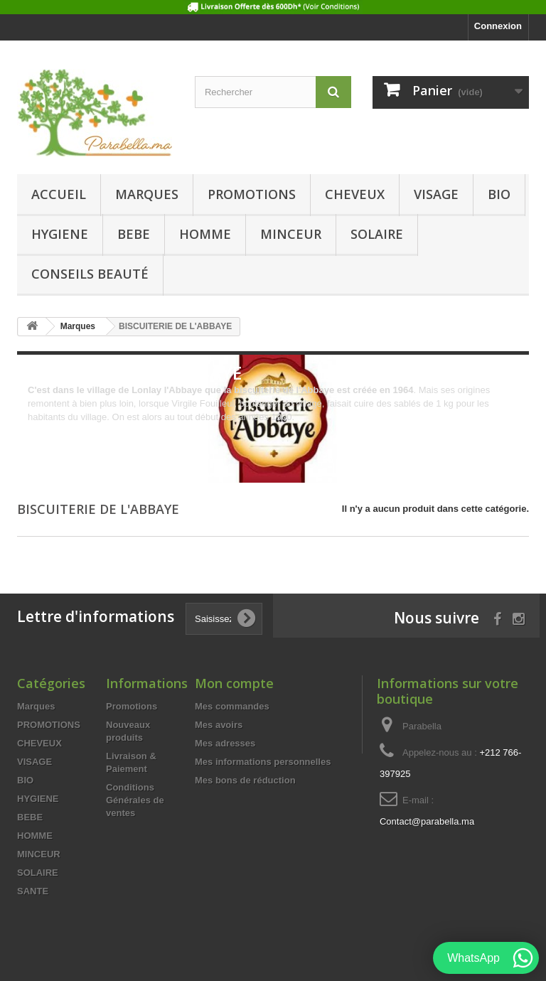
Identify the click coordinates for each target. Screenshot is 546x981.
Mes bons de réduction (245, 780)
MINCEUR (290, 233)
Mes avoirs (218, 724)
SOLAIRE (376, 233)
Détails (42, 430)
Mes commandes (232, 706)
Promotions (131, 706)
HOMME (205, 233)
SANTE (32, 891)
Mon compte (234, 683)
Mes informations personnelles (263, 761)
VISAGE (436, 194)
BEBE (133, 233)
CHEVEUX (355, 194)
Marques (146, 194)
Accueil (58, 194)
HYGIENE (59, 233)
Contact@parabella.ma (427, 821)
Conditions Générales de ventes (135, 800)
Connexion (498, 26)
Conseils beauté (90, 273)
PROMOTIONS (252, 194)
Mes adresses (225, 743)
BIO (499, 194)
